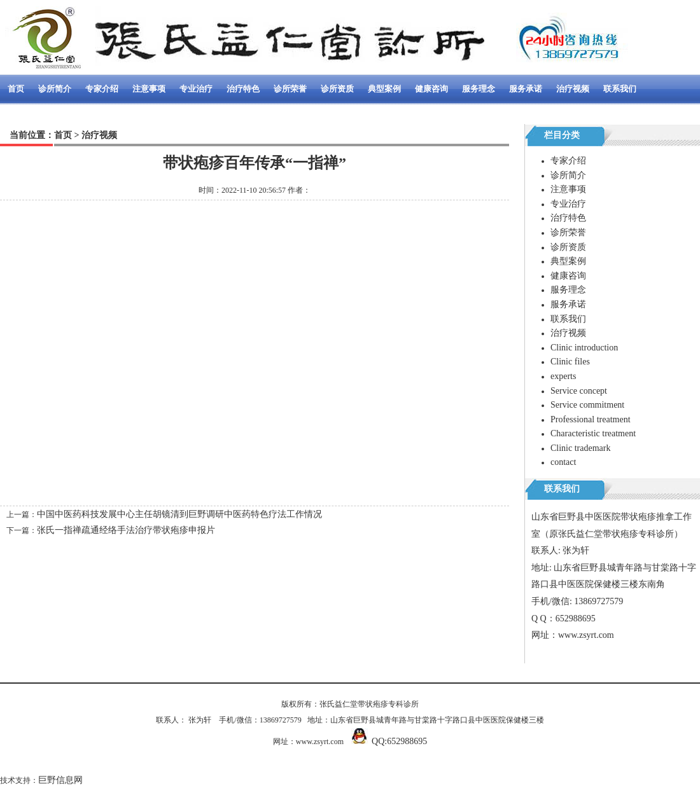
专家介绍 (101, 88)
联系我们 (619, 88)
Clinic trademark (580, 448)
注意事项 (148, 88)
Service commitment (587, 405)
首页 (16, 88)
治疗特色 (243, 88)
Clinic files (570, 361)
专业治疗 (196, 88)
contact (563, 462)
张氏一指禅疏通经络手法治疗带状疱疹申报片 (126, 530)
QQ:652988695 (399, 741)
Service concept (578, 391)
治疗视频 (572, 88)
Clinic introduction (584, 347)
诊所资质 (337, 88)
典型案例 (384, 88)
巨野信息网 (60, 780)
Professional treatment (590, 419)
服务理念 (478, 88)
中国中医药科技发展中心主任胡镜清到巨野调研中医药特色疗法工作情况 (179, 514)
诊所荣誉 (290, 88)
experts (563, 376)
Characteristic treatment (593, 433)
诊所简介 (54, 88)
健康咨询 (431, 88)
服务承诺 (525, 88)
